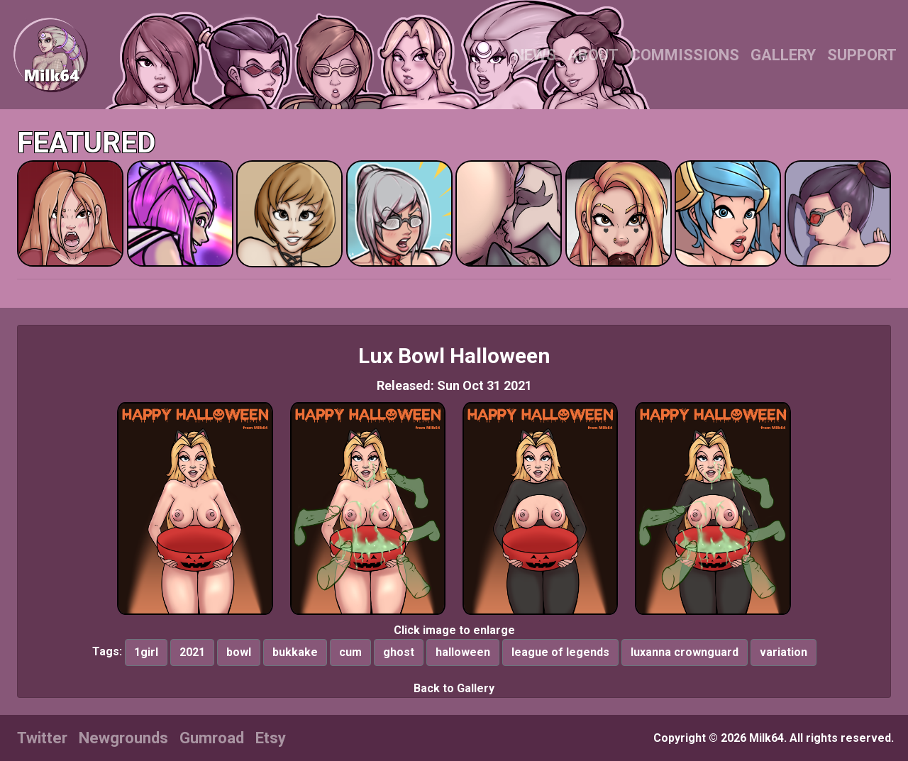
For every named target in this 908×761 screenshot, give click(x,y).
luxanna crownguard (684, 652)
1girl (146, 652)
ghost (398, 652)
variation (783, 652)
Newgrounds (123, 738)
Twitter (42, 738)
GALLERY (783, 55)
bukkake (295, 652)
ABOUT (593, 55)
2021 (192, 652)
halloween (463, 652)
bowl (238, 652)
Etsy (270, 738)
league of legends (560, 652)
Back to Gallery (454, 688)
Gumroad (211, 738)
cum (350, 652)
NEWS (535, 55)
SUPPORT (862, 55)
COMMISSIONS (684, 55)
